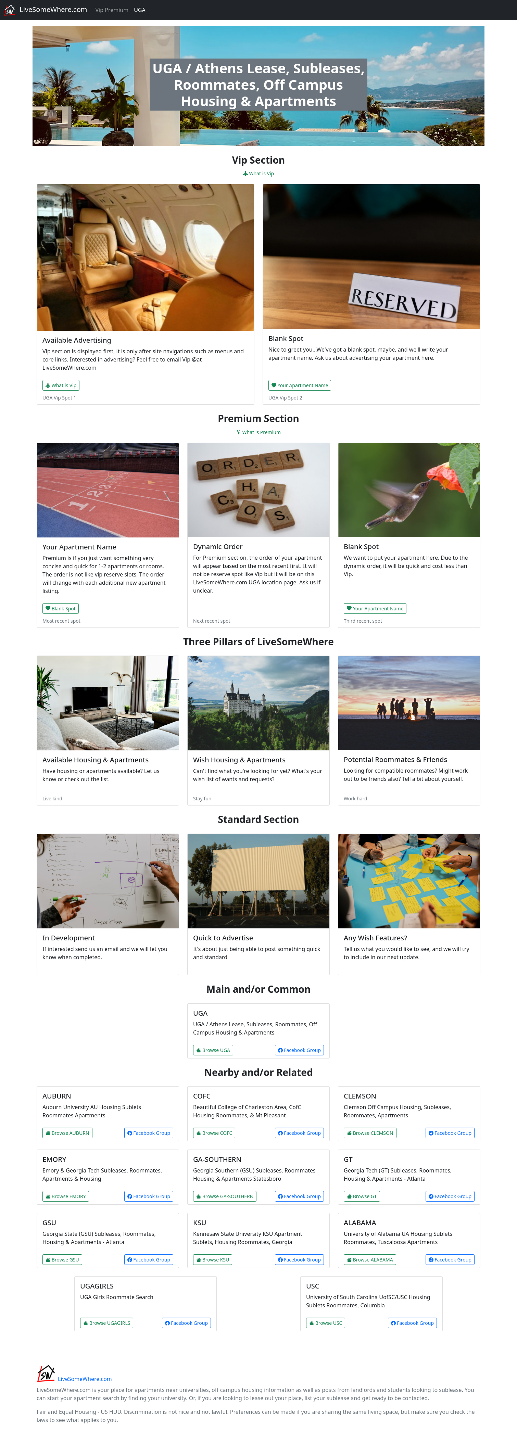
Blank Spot (61, 608)
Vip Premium (111, 10)
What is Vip (258, 173)
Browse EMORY (66, 1196)
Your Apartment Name (300, 385)
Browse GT (362, 1196)
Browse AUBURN (67, 1133)
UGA (140, 10)
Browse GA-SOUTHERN (224, 1196)
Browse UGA (213, 1050)
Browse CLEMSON (370, 1133)
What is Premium (258, 432)
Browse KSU (212, 1259)
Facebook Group (299, 1050)
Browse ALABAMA (370, 1259)
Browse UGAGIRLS (106, 1323)
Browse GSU (62, 1259)
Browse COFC (214, 1133)
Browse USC (325, 1323)
